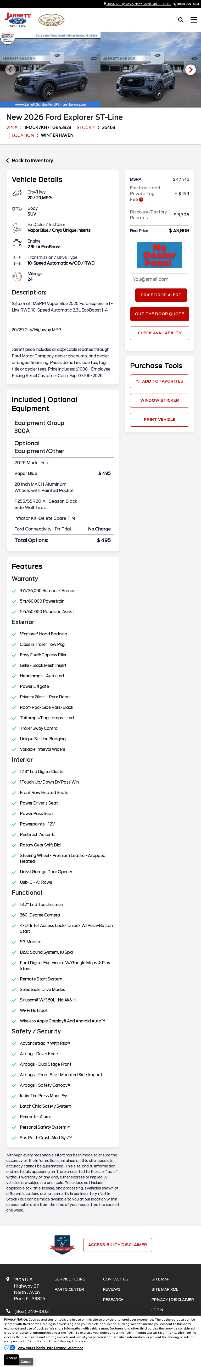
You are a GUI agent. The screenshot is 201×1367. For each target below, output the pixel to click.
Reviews (112, 1289)
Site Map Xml (165, 1289)
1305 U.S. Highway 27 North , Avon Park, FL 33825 (137, 4)
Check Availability (160, 333)
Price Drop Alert (161, 295)
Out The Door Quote (159, 314)
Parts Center (69, 1289)
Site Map (161, 1279)
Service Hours (70, 1279)
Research (113, 1300)
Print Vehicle (160, 419)
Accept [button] (11, 1358)
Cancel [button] (26, 1362)
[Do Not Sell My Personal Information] (43, 1348)
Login (157, 1310)
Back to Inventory (29, 160)
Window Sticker (159, 400)
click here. (185, 1332)
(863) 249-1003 (188, 4)
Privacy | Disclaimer (173, 1300)
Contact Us (115, 1279)
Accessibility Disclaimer (117, 1245)
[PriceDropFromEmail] (159, 279)
